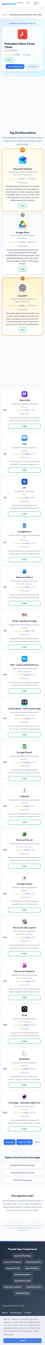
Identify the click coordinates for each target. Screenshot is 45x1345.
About (28, 3)
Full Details (32, 66)
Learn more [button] (9, 1334)
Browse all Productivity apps (22, 1165)
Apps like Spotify (33, 1262)
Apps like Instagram (12, 1262)
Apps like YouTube (22, 1281)
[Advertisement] (22, 100)
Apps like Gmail (22, 1293)
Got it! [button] (22, 1341)
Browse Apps (15, 1313)
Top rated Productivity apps (22, 1172)
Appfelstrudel (9, 3)
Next (37, 1142)
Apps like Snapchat (22, 1274)
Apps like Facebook (12, 1287)
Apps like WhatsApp (22, 1256)
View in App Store (15, 66)
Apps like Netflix (32, 1268)
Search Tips (36, 3)
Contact (28, 1313)
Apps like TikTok (13, 1268)
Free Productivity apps (22, 1180)
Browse (20, 3)
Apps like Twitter (34, 1287)
